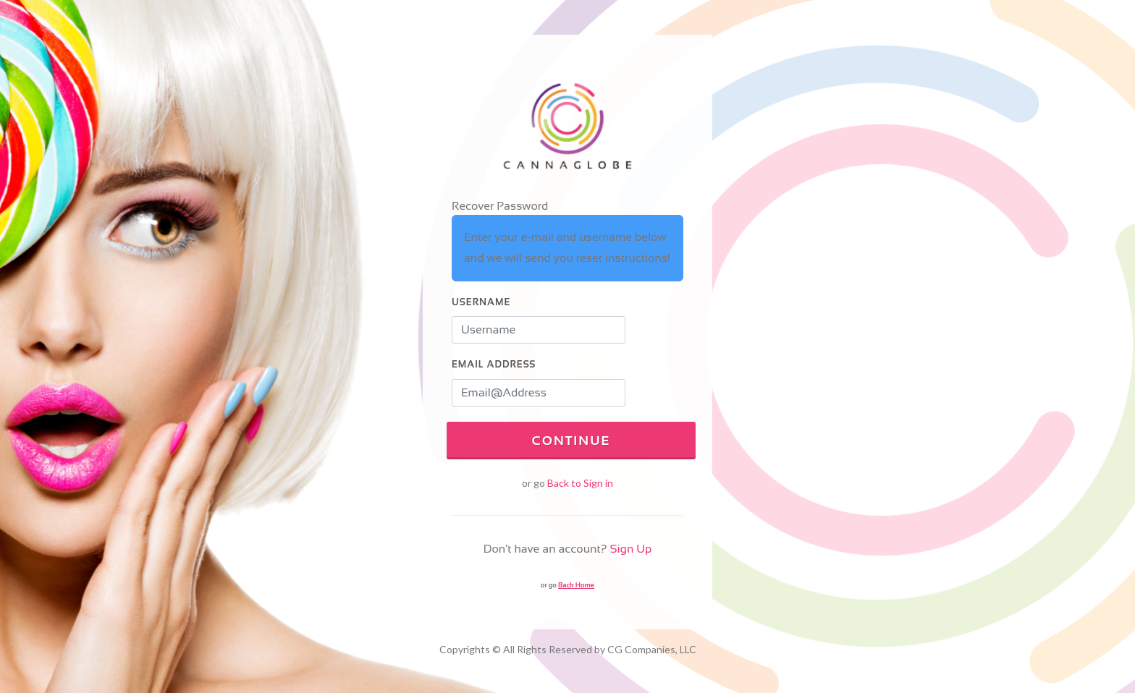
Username (481, 302)
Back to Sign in (580, 483)
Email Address (494, 364)
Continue (570, 440)
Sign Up (630, 549)
